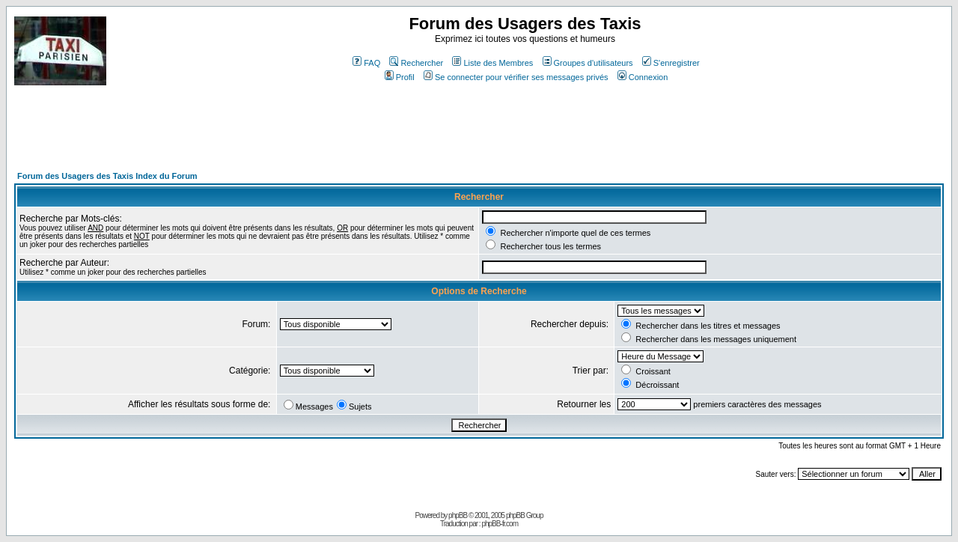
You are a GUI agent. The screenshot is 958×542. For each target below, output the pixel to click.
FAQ (366, 62)
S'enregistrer (671, 62)
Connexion (642, 77)
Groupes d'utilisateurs (588, 62)
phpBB (457, 515)
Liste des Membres (492, 62)
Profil (400, 77)
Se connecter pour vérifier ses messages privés (516, 77)
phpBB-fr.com (499, 524)
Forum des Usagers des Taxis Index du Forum (107, 175)
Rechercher (416, 62)
